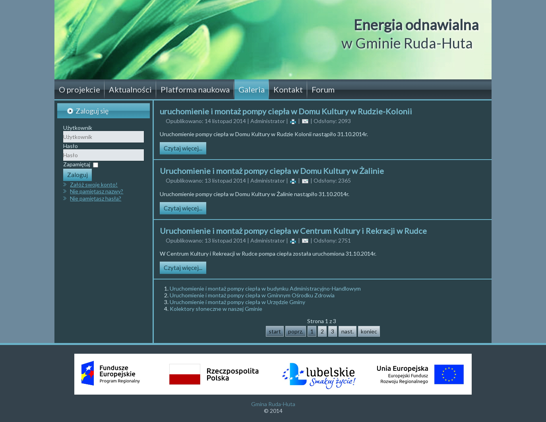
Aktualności (130, 89)
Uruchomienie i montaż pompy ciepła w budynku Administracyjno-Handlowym (265, 288)
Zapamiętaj (76, 164)
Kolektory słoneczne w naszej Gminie (216, 308)
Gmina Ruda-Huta (273, 404)
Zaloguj (77, 174)
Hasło (70, 146)
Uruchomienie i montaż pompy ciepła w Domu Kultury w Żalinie (272, 170)
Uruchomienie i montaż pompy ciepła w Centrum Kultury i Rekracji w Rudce (293, 230)
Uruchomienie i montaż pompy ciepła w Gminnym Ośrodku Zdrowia (252, 295)
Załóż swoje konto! (94, 184)
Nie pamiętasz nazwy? (96, 191)
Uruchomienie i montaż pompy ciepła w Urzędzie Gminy (237, 302)
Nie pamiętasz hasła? (95, 198)
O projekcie (79, 89)
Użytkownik (77, 127)
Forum (323, 89)
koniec (369, 331)
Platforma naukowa (195, 89)
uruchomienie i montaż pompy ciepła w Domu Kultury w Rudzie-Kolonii (286, 111)
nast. (347, 331)
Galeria (251, 89)
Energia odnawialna (416, 24)
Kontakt (288, 89)
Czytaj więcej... (183, 148)
